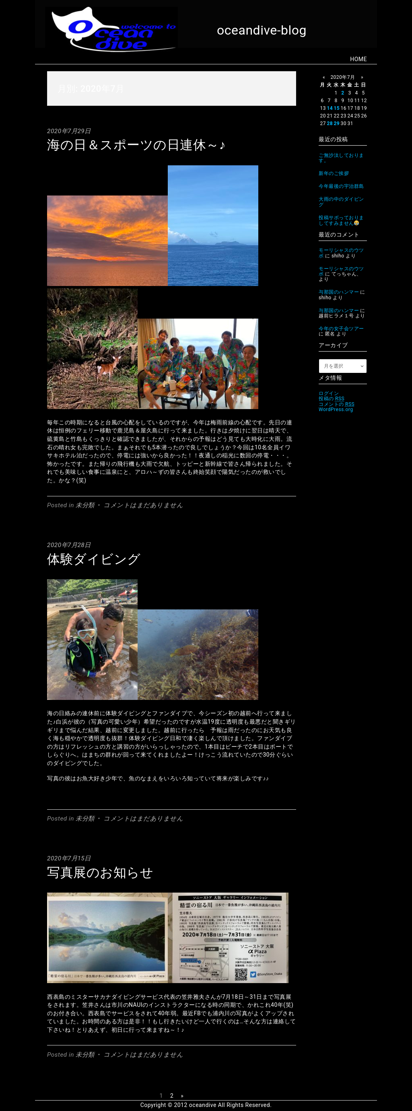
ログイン (329, 393)
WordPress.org (336, 409)
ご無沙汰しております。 (341, 157)
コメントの (336, 404)
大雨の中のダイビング (341, 201)
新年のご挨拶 (334, 173)
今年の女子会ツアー (341, 328)
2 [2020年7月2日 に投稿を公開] (342, 93)
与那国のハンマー (339, 292)
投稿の (331, 398)
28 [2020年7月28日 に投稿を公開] (330, 123)
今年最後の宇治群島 (341, 186)
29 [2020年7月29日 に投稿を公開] (337, 123)
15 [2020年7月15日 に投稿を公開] (337, 108)
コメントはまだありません (143, 505)
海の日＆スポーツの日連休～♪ (136, 144)
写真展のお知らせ (100, 872)
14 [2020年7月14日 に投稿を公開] (330, 108)
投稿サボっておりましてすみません (341, 220)
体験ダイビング (94, 559)
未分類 (85, 505)
